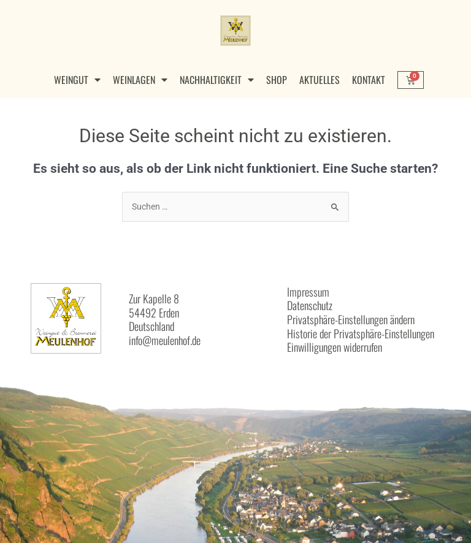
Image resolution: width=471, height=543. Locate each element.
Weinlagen (140, 80)
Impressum (308, 292)
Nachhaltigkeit (217, 80)
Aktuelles (319, 79)
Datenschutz (309, 305)
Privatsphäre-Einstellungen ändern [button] (351, 319)
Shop (276, 79)
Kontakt (368, 79)
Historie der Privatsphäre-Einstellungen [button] (360, 333)
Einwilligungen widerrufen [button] (334, 347)
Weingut (77, 80)
